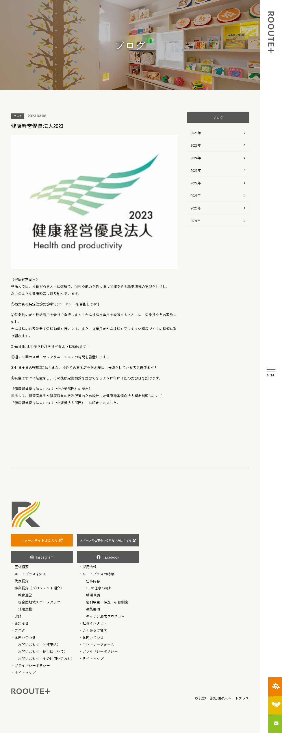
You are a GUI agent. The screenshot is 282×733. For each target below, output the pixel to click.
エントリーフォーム (98, 643)
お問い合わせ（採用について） (42, 650)
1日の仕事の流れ (99, 586)
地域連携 (25, 607)
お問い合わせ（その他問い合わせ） (46, 657)
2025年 (196, 145)
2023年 (196, 170)
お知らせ (22, 621)
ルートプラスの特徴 (98, 572)
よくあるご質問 (94, 628)
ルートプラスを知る (30, 572)
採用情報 (89, 565)
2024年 (196, 157)
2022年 (196, 182)
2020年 (196, 208)
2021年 (196, 195)
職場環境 (93, 593)
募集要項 (93, 607)
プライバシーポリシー (32, 664)
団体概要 (22, 565)
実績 (18, 614)
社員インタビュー (96, 621)
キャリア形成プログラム (105, 614)
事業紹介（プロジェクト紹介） (39, 586)
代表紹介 (22, 579)
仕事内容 (93, 579)
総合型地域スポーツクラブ (39, 600)
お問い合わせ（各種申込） (39, 643)
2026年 (196, 132)
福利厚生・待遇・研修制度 (107, 600)
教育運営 (25, 593)
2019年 (195, 220)
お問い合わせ (25, 636)
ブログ (20, 628)
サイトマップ (25, 671)
